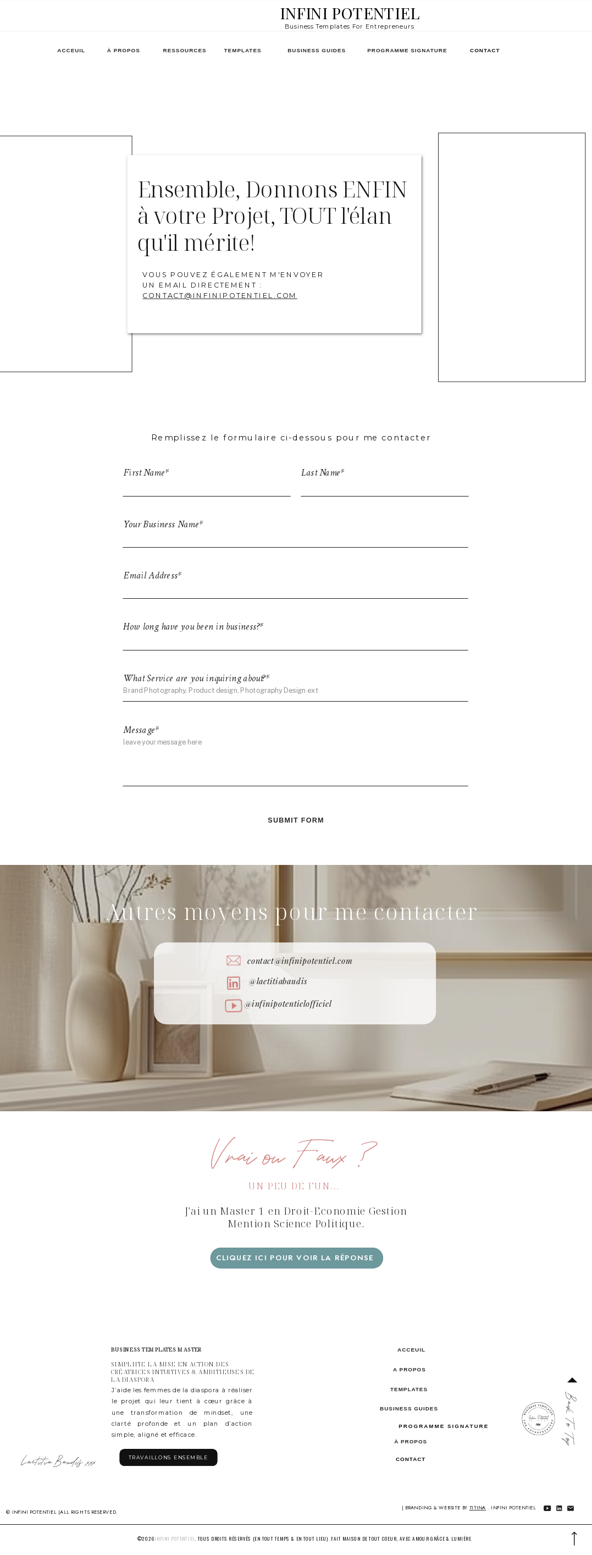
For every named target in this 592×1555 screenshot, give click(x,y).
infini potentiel (174, 1538)
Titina (477, 1507)
